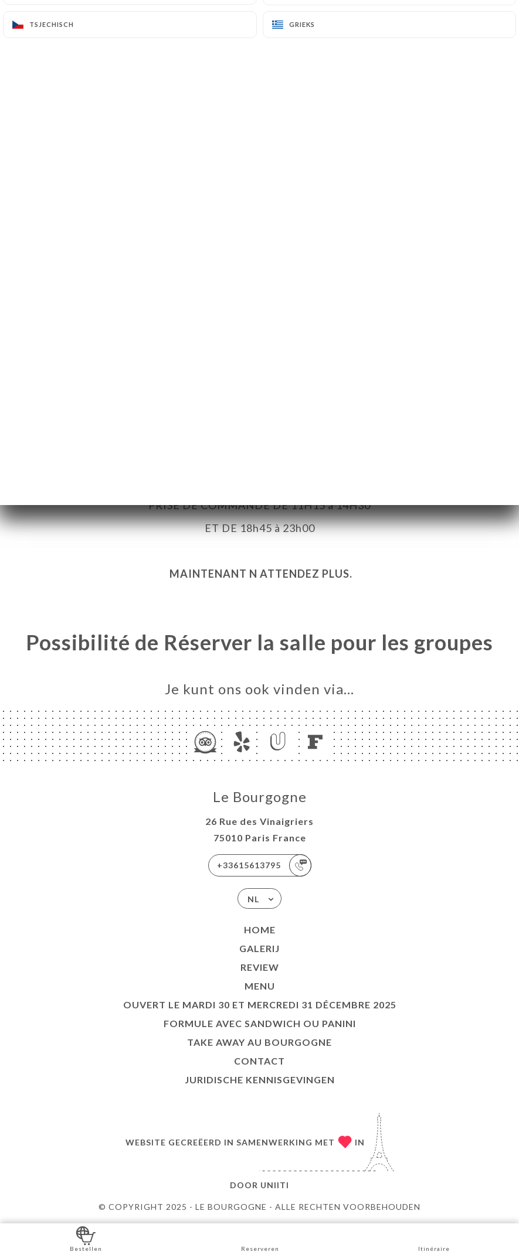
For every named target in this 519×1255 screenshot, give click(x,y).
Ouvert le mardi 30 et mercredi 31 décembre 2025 (259, 1004)
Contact (259, 1060)
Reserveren (260, 1238)
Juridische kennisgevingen (260, 1079)
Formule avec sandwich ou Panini (260, 1023)
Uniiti (274, 1185)
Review (259, 967)
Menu (260, 985)
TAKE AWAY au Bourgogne (259, 1042)
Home (260, 929)
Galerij (259, 948)
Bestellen (86, 1238)
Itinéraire (434, 1238)
